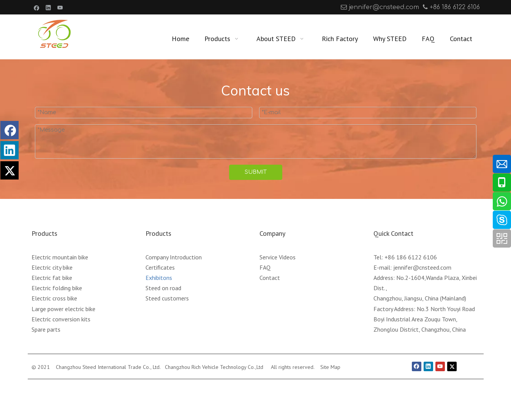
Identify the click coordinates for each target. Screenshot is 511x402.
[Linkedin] (48, 7)
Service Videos (277, 257)
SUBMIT (256, 172)
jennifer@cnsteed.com (384, 7)
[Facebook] (36, 7)
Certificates (160, 267)
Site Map (330, 367)
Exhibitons (159, 277)
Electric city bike (52, 267)
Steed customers (167, 298)
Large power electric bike (63, 309)
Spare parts (46, 329)
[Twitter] (452, 366)
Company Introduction (174, 257)
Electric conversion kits (61, 319)
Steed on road (163, 288)
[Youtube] (60, 7)
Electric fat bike (52, 277)
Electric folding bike (57, 288)
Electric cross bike (54, 298)
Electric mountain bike (60, 257)
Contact (269, 277)
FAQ (265, 267)
